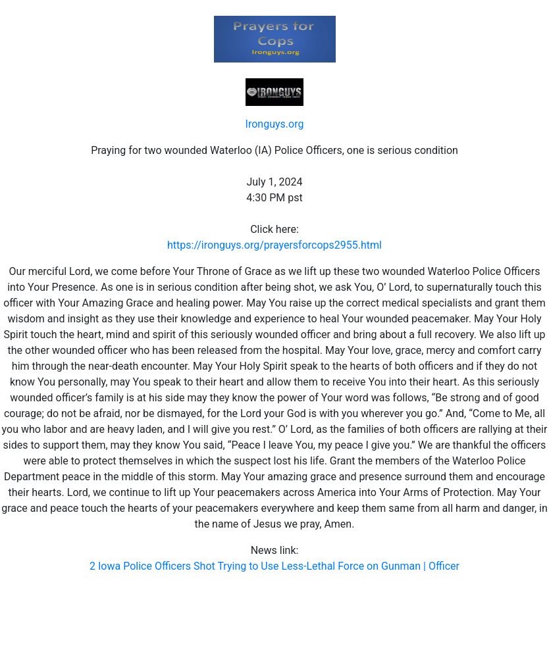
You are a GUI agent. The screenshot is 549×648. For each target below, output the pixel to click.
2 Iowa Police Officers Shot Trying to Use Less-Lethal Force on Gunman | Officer (274, 566)
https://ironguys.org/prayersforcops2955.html (274, 245)
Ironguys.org (275, 124)
